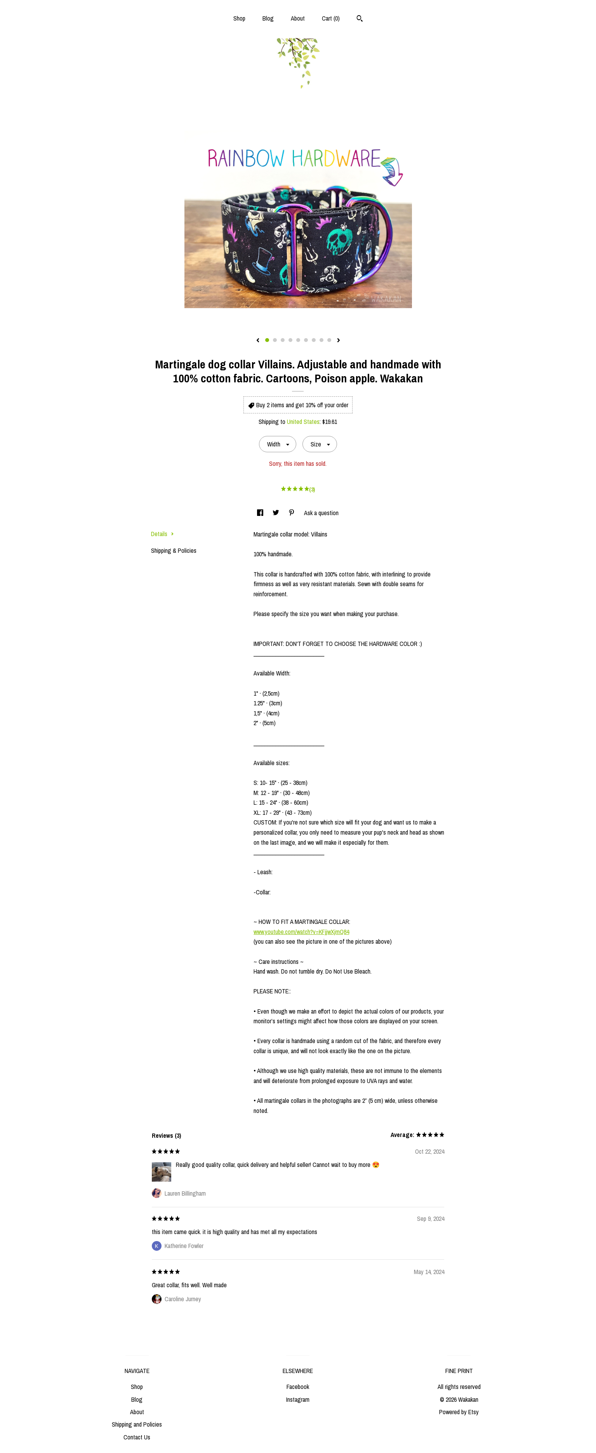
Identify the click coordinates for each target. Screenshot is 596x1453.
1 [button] (267, 340)
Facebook (298, 1386)
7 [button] (314, 340)
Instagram (297, 1399)
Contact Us (136, 1437)
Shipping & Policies (173, 550)
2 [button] (275, 340)
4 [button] (290, 340)
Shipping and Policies (137, 1424)
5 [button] (298, 340)
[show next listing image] (339, 341)
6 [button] (306, 340)
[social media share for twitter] (277, 513)
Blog (268, 18)
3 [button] (283, 340)
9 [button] (329, 340)
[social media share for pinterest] (292, 513)
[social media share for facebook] (261, 513)
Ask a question (321, 513)
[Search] (360, 19)
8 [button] (321, 340)
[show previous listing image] (258, 341)
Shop (239, 18)
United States (303, 421)
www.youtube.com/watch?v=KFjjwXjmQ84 (301, 931)
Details (162, 533)
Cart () (331, 18)
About (298, 18)
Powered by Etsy (459, 1412)
